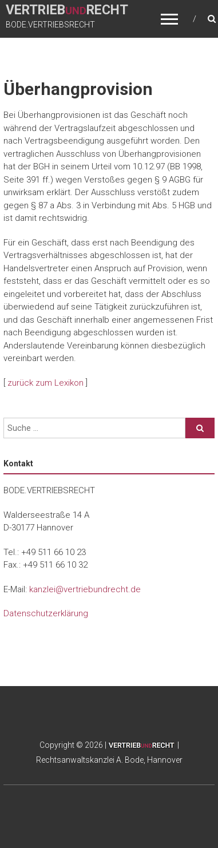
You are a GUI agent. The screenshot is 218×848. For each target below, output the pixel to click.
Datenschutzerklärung (45, 613)
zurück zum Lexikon (45, 383)
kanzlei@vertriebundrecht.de (85, 589)
